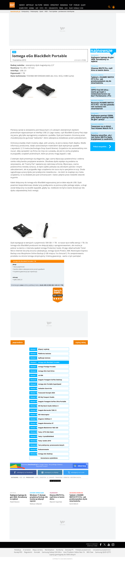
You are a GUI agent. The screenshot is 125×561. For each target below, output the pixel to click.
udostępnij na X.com (75, 472)
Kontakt (37, 552)
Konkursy (59, 550)
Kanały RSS (18, 552)
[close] (87, 464)
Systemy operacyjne (37, 493)
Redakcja (17, 550)
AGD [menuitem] (66, 8)
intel (37, 477)
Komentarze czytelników (49, 458)
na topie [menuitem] (38, 5)
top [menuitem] (70, 5)
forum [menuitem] (76, 5)
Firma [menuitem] (61, 8)
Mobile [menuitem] (31, 8)
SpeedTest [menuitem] (54, 5)
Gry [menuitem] (36, 8)
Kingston (43, 477)
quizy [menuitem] (83, 5)
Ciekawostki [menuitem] (53, 8)
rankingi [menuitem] (64, 5)
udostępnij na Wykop (49, 472)
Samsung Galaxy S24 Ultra (51, 552)
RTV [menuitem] (46, 8)
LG (47, 477)
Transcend (59, 477)
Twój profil (113, 7)
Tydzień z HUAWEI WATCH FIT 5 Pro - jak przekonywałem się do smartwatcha (78, 498)
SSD (24, 477)
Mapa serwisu (38, 550)
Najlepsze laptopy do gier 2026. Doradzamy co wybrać (18, 497)
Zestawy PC (69, 550)
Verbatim (66, 477)
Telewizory (54, 492)
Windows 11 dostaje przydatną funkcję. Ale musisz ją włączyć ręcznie (39, 498)
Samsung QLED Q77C (103, 552)
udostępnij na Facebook (23, 472)
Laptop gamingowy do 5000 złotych (62, 554)
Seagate (51, 477)
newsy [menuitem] (22, 5)
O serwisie (27, 550)
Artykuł (13, 493)
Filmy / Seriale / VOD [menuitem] (76, 8)
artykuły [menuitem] (30, 5)
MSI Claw (90, 552)
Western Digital (75, 477)
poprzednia (18, 342)
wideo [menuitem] (46, 5)
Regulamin (28, 552)
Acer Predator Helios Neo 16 (74, 552)
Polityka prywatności (83, 550)
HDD (20, 477)
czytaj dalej (81, 342)
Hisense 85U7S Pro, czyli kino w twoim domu (57, 497)
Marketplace (49, 550)
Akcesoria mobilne (76, 493)
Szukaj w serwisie (109, 7)
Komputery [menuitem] (23, 8)
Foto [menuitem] (41, 8)
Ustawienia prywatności (102, 550)
